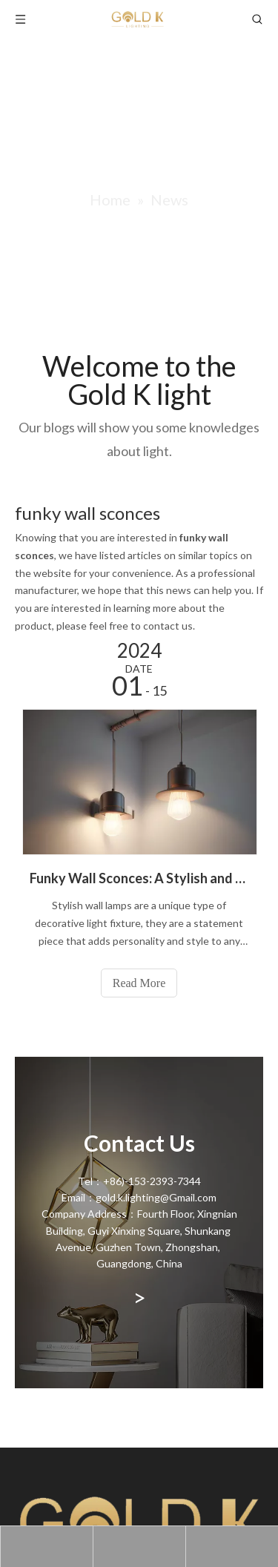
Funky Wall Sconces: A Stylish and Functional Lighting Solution (139, 878)
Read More (139, 983)
